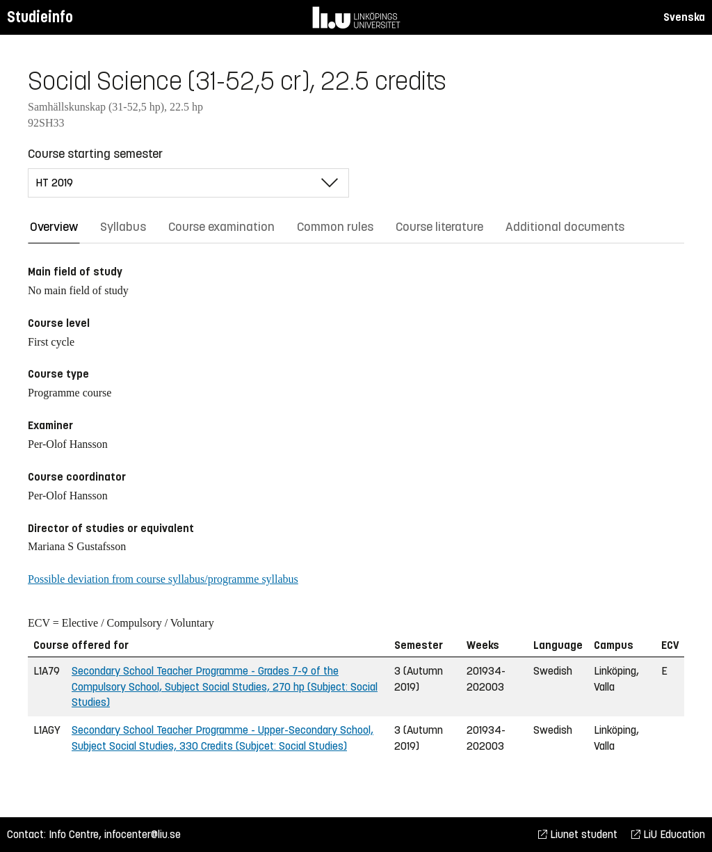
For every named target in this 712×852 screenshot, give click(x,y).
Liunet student (577, 834)
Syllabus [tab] (123, 226)
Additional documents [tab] (564, 226)
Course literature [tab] (439, 226)
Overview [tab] (54, 226)
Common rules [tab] (335, 226)
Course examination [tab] (221, 226)
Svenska (684, 17)
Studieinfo (40, 17)
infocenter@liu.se (142, 834)
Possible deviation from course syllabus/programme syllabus (163, 579)
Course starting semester (95, 153)
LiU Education (668, 834)
